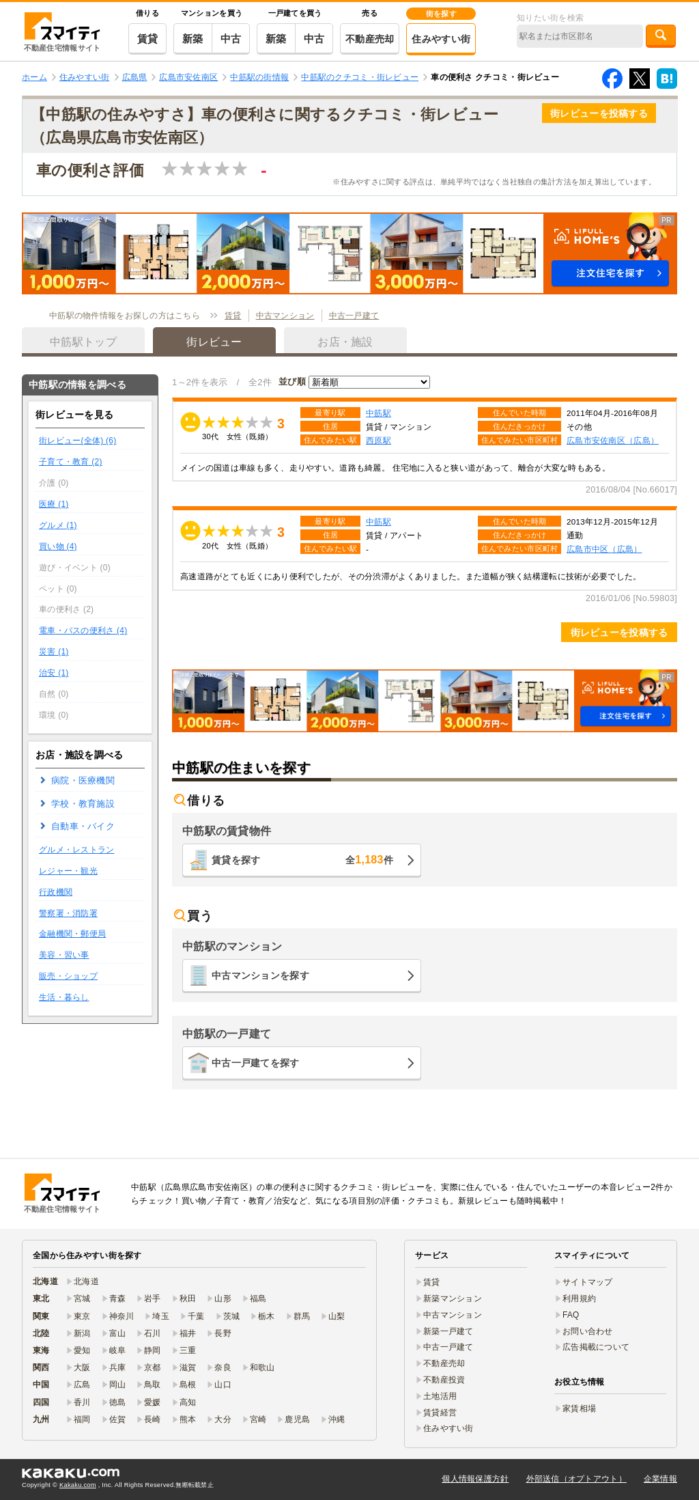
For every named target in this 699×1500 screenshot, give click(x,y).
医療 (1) (54, 504)
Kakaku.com (77, 1485)
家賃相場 (579, 1408)
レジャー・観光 (68, 871)
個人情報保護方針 (475, 1479)
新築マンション (452, 1298)
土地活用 (440, 1396)
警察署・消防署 (68, 913)
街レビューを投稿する (599, 113)
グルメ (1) (58, 525)
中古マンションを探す (260, 975)
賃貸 (147, 38)
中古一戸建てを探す (256, 1062)
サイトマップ (587, 1282)
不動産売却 (369, 38)
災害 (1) (54, 651)
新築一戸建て (448, 1331)
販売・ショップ (68, 976)
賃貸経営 (440, 1412)
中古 (231, 38)
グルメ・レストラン (77, 850)
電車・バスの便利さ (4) (83, 630)
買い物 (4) (58, 546)
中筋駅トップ (83, 342)
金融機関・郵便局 (72, 934)
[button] (349, 253)
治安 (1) (54, 673)
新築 (192, 38)
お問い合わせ (587, 1331)
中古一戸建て (354, 315)
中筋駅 (378, 412)
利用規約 (579, 1298)
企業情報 (660, 1479)
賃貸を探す (302, 859)
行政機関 (55, 892)
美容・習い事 (64, 955)
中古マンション (285, 315)
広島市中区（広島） (604, 548)
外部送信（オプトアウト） (576, 1479)
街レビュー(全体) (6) (77, 440)
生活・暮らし (64, 997)
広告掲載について (595, 1347)
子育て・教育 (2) (70, 462)
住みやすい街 (441, 38)
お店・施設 (345, 342)
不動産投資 (444, 1380)
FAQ (571, 1315)
